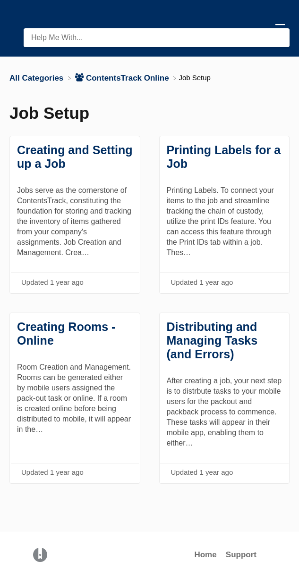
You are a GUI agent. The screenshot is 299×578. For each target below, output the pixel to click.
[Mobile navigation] (280, 28)
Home (205, 554)
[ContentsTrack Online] (123, 77)
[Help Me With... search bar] (157, 37)
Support (241, 554)
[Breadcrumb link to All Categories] (37, 77)
